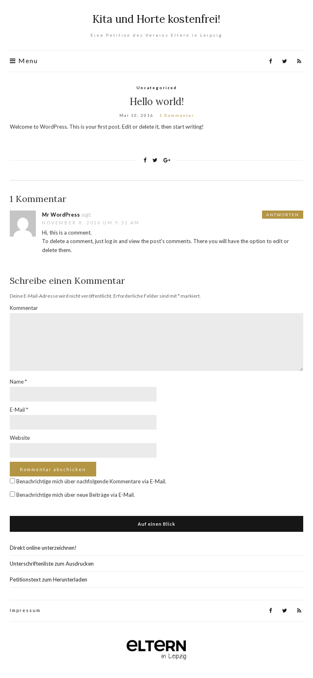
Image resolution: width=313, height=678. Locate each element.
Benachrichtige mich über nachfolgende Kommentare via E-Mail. (91, 481)
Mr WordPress (61, 214)
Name (18, 381)
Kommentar (24, 308)
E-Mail (19, 409)
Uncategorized (157, 87)
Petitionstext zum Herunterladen (48, 579)
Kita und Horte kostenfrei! (156, 19)
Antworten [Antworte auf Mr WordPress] (282, 214)
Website (20, 437)
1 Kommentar (176, 115)
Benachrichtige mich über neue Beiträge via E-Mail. (75, 494)
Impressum (25, 610)
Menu (24, 60)
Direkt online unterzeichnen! (43, 547)
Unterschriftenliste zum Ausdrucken (52, 563)
